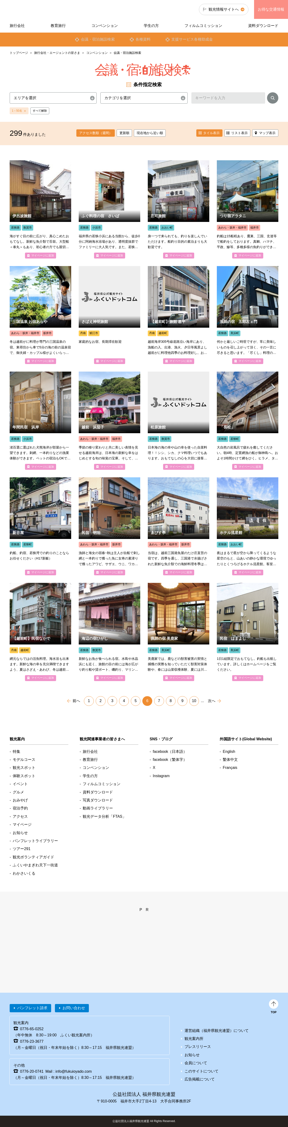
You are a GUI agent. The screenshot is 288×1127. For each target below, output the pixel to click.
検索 (273, 99)
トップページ (19, 53)
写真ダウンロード (98, 800)
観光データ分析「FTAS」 (104, 816)
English (229, 752)
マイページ (22, 824)
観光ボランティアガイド (33, 857)
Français (230, 768)
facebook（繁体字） (170, 760)
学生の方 (151, 26)
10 (194, 701)
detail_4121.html (247, 315)
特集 (16, 752)
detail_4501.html (178, 526)
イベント (20, 784)
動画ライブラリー (98, 808)
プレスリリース (198, 1047)
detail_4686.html (247, 526)
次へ (211, 701)
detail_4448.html (109, 315)
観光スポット (24, 768)
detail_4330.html (109, 421)
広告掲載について (200, 1079)
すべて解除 (40, 110)
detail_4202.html (40, 209)
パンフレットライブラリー (35, 841)
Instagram (161, 776)
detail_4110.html (178, 315)
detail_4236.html (247, 421)
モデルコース (24, 760)
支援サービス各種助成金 (192, 39)
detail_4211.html (109, 632)
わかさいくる (24, 873)
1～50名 (17, 110)
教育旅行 (58, 26)
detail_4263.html (40, 632)
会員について (196, 1063)
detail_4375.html (178, 421)
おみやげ (20, 800)
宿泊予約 (20, 808)
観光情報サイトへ (224, 9)
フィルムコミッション (203, 26)
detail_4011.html (40, 526)
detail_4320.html (247, 209)
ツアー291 (21, 849)
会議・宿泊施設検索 (98, 39)
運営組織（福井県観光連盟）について (217, 1031)
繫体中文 (230, 760)
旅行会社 (17, 26)
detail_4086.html (178, 209)
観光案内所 (194, 1039)
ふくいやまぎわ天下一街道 (35, 865)
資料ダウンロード (263, 26)
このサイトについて (201, 1071)
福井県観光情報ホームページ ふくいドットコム (41, 9)
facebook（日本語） (170, 752)
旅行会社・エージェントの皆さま (57, 53)
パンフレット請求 (32, 1008)
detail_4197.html (109, 209)
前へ (76, 701)
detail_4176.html (40, 421)
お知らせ (20, 833)
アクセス (20, 816)
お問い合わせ (73, 1008)
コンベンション (97, 53)
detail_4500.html (40, 315)
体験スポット (24, 776)
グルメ (18, 792)
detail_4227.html (247, 632)
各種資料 (143, 39)
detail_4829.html (178, 632)
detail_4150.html (109, 526)
